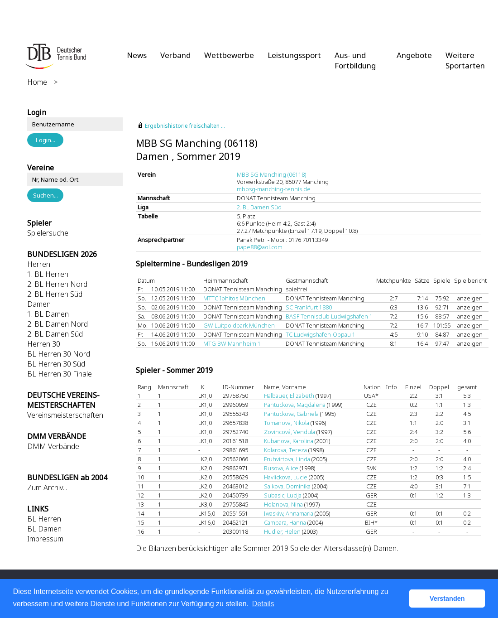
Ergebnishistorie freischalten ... (185, 126)
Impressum (45, 539)
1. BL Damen (48, 314)
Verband (175, 55)
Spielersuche (47, 233)
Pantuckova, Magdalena (295, 405)
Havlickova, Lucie (285, 477)
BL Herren (44, 519)
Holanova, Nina (283, 504)
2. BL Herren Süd (54, 294)
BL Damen (44, 529)
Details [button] (263, 604)
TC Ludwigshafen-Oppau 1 (320, 334)
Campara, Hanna (285, 522)
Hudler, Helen (282, 531)
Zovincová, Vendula (289, 432)
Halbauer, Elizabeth (289, 395)
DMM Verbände (53, 446)
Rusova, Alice (281, 468)
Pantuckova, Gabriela (291, 414)
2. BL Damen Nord (57, 324)
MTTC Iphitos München (234, 298)
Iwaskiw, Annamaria (288, 513)
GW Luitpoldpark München (239, 325)
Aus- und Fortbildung (355, 60)
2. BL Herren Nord (57, 284)
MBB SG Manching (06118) (271, 174)
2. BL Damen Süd (55, 334)
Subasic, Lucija (283, 495)
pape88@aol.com (260, 247)
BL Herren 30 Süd (56, 364)
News (137, 55)
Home (37, 82)
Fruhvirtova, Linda (287, 459)
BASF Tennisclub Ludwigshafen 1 (329, 316)
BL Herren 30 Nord (58, 354)
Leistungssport (294, 55)
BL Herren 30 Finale (59, 374)
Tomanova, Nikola (286, 423)
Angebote (414, 55)
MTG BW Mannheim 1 (232, 343)
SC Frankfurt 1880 (309, 307)
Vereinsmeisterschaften (65, 415)
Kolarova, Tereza (285, 450)
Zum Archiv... (47, 487)
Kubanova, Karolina (288, 441)
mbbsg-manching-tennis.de (274, 189)
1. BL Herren (47, 274)
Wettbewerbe (229, 55)
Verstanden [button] (447, 598)
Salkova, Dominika (287, 486)
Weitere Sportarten (465, 60)
